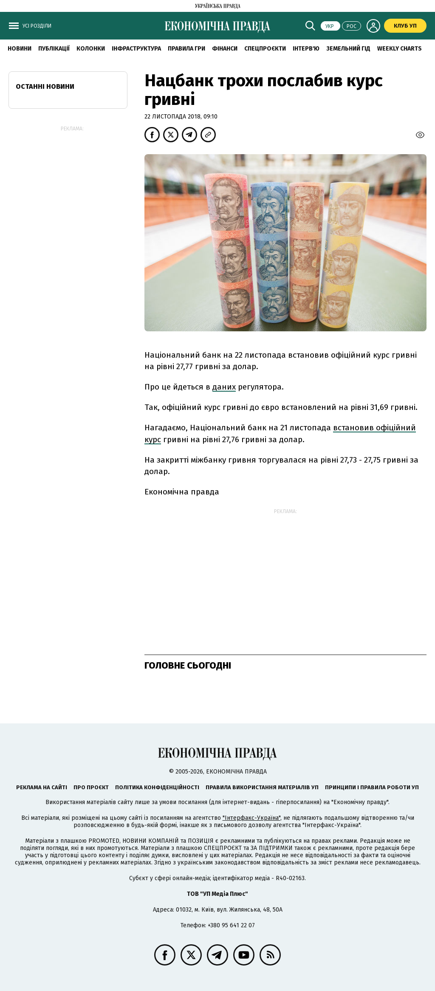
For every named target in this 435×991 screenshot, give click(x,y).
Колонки (90, 48)
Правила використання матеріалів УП (262, 787)
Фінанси (224, 48)
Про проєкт (91, 787)
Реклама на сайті (41, 787)
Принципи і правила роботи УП (372, 787)
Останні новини (45, 86)
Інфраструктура (136, 48)
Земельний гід (348, 48)
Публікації (54, 48)
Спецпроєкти (265, 48)
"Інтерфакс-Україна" (251, 818)
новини (19, 48)
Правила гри (186, 48)
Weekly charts (399, 48)
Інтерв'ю (306, 48)
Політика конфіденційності (157, 787)
